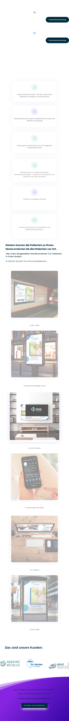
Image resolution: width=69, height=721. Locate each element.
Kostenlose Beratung (57, 20)
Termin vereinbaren (34, 705)
